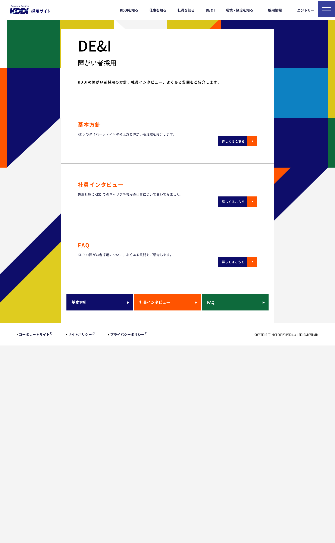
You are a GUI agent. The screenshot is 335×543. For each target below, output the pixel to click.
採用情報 (275, 10)
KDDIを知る (129, 10)
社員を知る (186, 10)
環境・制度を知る (239, 10)
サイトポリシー (80, 531)
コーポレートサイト (34, 531)
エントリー (305, 10)
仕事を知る (157, 10)
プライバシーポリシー (127, 531)
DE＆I (210, 10)
